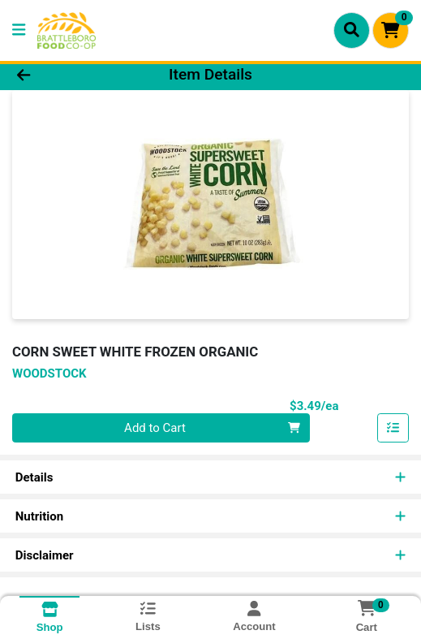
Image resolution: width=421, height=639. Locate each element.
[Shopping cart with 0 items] (390, 30)
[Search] (351, 30)
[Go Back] (61, 75)
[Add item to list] (393, 428)
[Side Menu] (18, 30)
